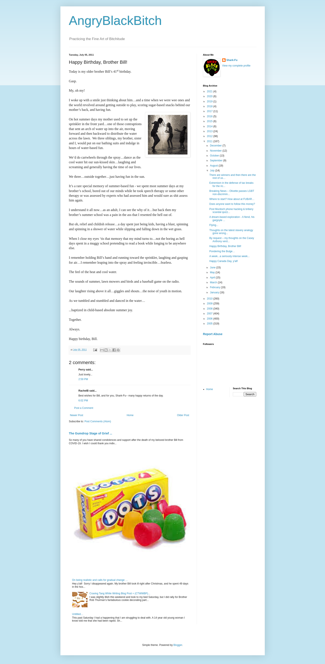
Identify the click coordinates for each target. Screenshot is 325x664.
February (215, 287)
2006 (210, 318)
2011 (210, 141)
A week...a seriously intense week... (229, 256)
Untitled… (77, 614)
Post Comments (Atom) (97, 421)
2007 (210, 313)
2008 (210, 308)
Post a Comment (83, 408)
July (212, 170)
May (212, 272)
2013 (210, 131)
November (216, 150)
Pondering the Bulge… (222, 251)
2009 (210, 303)
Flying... (213, 225)
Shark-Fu (232, 60)
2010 (210, 298)
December (216, 145)
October (215, 155)
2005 (210, 323)
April (213, 277)
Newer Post (76, 415)
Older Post (183, 415)
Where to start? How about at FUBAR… (231, 199)
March (214, 282)
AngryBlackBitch (115, 20)
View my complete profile (236, 65)
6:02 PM (83, 400)
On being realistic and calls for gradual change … (100, 580)
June (213, 267)
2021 (210, 91)
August (214, 165)
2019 (210, 101)
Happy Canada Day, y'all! (223, 261)
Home (130, 415)
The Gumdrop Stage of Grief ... (90, 433)
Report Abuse (212, 334)
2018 (210, 106)
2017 (210, 111)
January (215, 292)
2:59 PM (83, 379)
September (216, 160)
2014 (210, 126)
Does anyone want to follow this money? (232, 204)
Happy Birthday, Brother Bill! (225, 246)
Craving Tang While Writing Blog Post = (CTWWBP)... (119, 593)
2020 (210, 96)
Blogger (177, 645)
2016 (210, 116)
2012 (210, 136)
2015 (210, 121)
